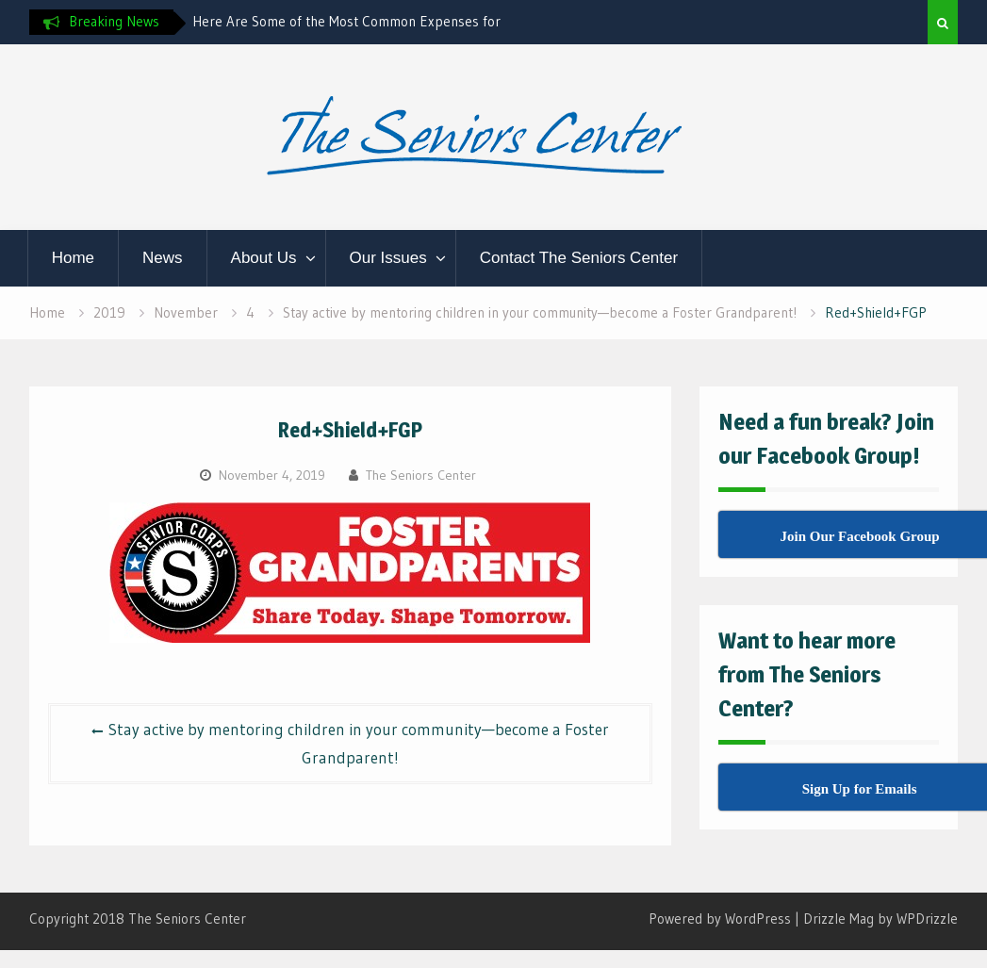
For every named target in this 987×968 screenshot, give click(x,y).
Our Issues (388, 258)
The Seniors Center (421, 475)
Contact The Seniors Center (579, 258)
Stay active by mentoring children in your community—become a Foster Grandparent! (358, 743)
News (162, 258)
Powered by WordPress (720, 918)
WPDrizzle (927, 918)
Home (73, 258)
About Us (264, 258)
